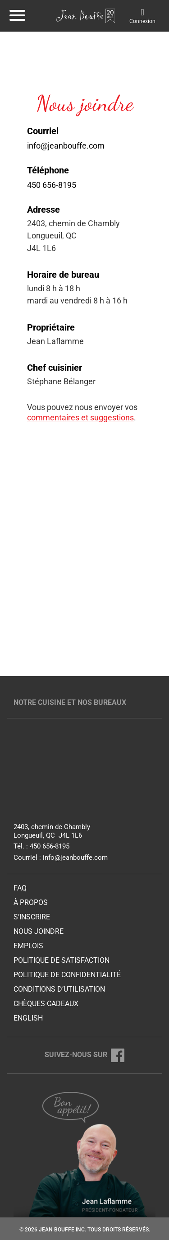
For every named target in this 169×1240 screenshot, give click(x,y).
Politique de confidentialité (67, 974)
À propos (31, 902)
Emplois (28, 946)
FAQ (20, 888)
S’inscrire (32, 917)
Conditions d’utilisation (59, 989)
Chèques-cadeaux (46, 1003)
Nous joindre (39, 931)
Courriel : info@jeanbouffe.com (61, 857)
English (28, 1018)
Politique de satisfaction (62, 960)
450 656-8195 (51, 185)
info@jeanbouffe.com (66, 145)
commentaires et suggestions (80, 417)
